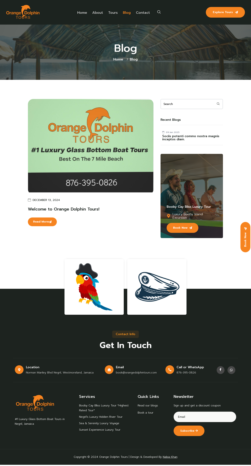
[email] (192, 104)
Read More (42, 222)
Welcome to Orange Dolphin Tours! (63, 209)
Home (81, 12)
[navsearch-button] (158, 12)
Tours (112, 12)
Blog (126, 12)
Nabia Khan (170, 458)
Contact (142, 12)
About (97, 12)
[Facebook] (221, 371)
